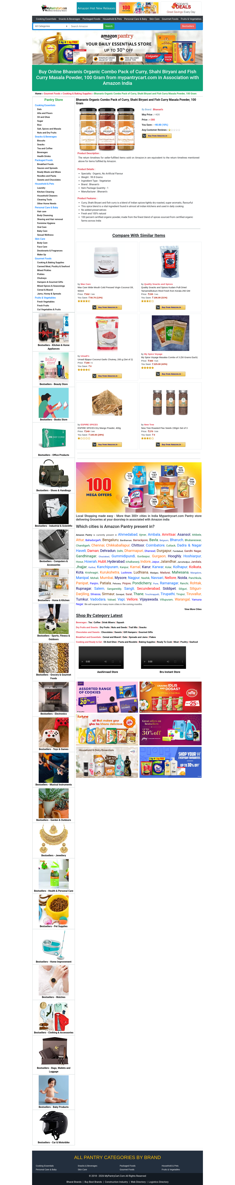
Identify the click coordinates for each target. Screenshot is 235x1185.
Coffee (97, 622)
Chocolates (107, 632)
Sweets (118, 632)
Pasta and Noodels (127, 642)
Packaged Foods (91, 19)
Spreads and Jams (138, 637)
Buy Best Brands (93, 1181)
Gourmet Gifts (146, 632)
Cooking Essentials (46, 19)
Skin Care (154, 19)
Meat (176, 642)
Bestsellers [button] (188, 26)
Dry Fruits (105, 627)
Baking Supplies (147, 642)
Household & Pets (112, 19)
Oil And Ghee (110, 642)
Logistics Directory (158, 1181)
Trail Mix (133, 627)
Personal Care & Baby (135, 19)
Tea (90, 622)
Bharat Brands (74, 1181)
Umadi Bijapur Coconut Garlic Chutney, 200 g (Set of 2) (105, 359)
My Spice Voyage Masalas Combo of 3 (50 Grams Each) (169, 357)
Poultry (184, 642)
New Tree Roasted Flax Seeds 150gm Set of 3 (164, 428)
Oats (125, 637)
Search (109, 26)
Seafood (193, 642)
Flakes (152, 637)
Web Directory (138, 1181)
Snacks (142, 627)
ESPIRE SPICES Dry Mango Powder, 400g (99, 428)
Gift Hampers (130, 632)
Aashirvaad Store (107, 671)
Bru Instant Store (170, 671)
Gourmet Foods (170, 19)
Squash (120, 622)
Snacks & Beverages (69, 19)
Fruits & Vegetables (191, 19)
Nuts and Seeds (119, 627)
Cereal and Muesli (112, 637)
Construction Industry (116, 1181)
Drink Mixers (108, 622)
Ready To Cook (164, 642)
